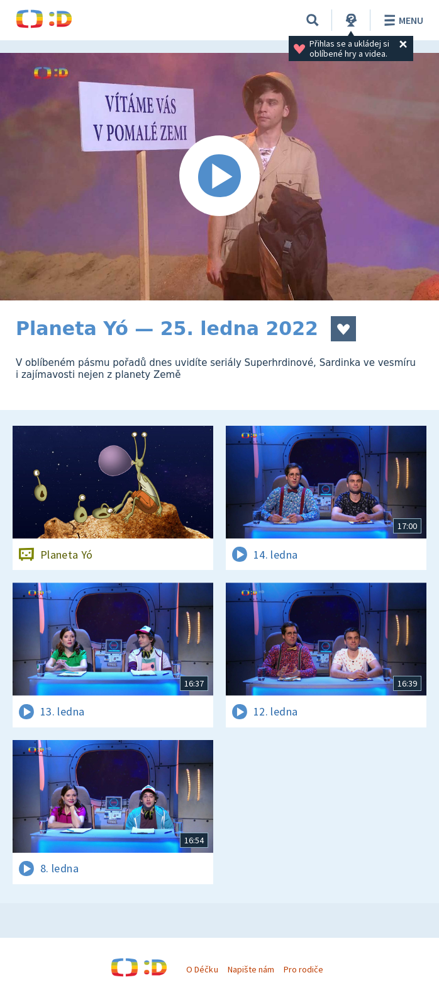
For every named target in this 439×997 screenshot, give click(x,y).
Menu (401, 20)
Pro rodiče (303, 969)
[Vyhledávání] (312, 20)
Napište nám (251, 969)
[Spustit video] (219, 176)
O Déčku (202, 969)
